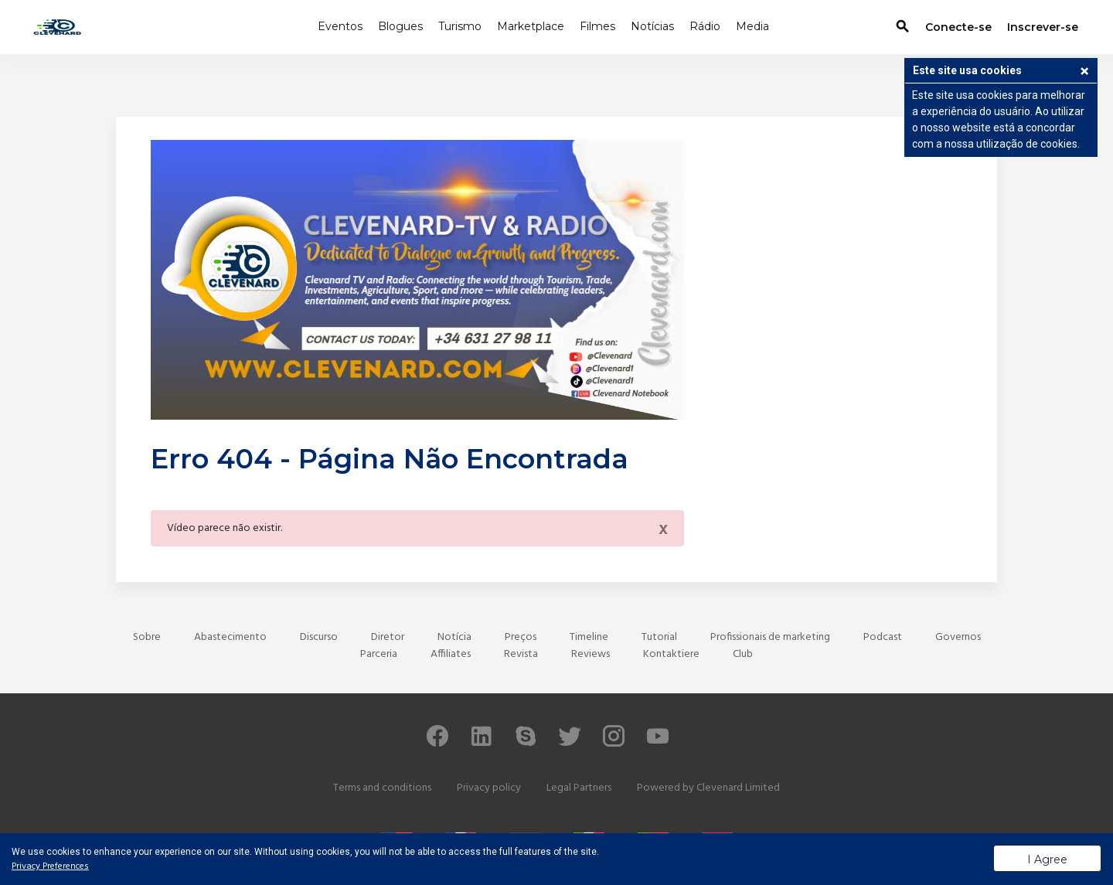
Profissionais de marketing (770, 637)
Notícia (454, 637)
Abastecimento (230, 637)
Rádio (704, 26)
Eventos (340, 26)
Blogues (400, 26)
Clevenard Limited (738, 788)
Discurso (319, 637)
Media (752, 26)
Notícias (652, 26)
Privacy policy (489, 788)
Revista (521, 654)
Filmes (597, 26)
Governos (958, 637)
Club (743, 654)
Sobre (147, 637)
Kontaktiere (671, 654)
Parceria (378, 654)
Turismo (460, 26)
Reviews (590, 654)
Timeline (589, 637)
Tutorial (659, 637)
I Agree (1047, 859)
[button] (1084, 73)
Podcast (882, 637)
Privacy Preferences (50, 866)
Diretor (387, 637)
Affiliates (451, 654)
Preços (520, 637)
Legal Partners (578, 788)
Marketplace (530, 26)
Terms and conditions (382, 788)
